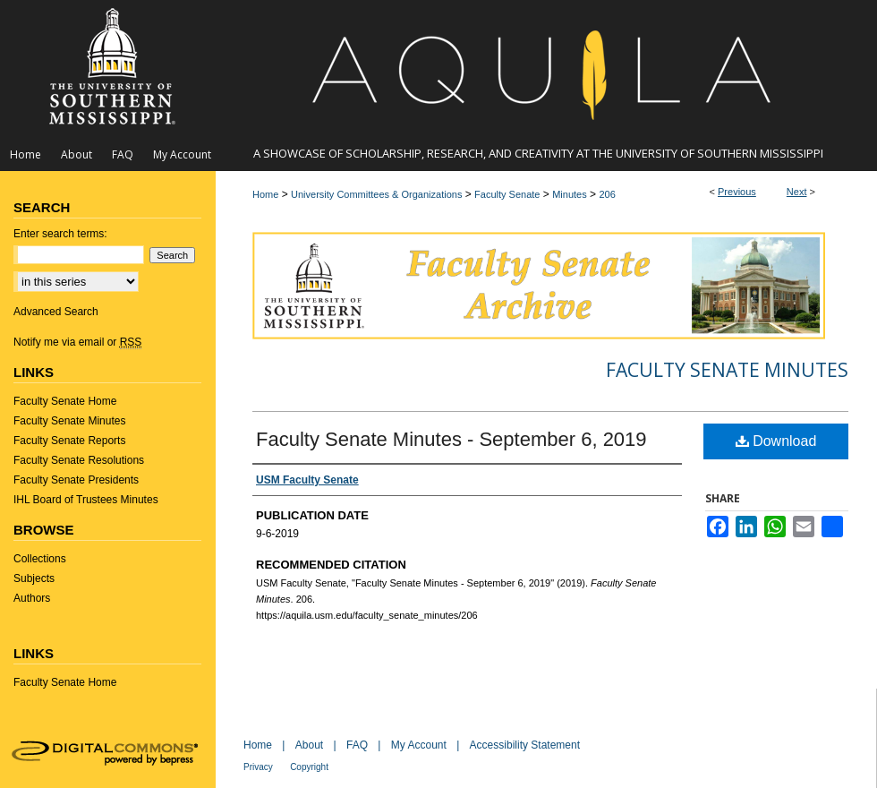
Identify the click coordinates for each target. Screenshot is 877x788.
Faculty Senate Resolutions (78, 460)
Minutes (569, 194)
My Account (419, 745)
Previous (737, 191)
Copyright (309, 767)
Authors (31, 598)
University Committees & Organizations (376, 194)
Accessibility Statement (525, 745)
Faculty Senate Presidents (76, 480)
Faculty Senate (507, 194)
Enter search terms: (60, 233)
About (309, 745)
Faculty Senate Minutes (727, 369)
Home (265, 194)
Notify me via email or (77, 342)
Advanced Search (55, 311)
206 (607, 194)
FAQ (357, 745)
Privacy (258, 767)
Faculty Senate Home (64, 401)
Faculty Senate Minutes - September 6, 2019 (451, 439)
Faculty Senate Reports (69, 440)
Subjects (34, 578)
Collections (39, 558)
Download (776, 441)
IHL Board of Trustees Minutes (85, 499)
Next (797, 191)
